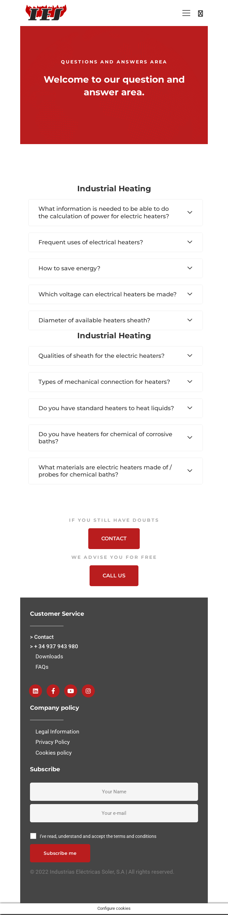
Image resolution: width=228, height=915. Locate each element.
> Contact (42, 637)
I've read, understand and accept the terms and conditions (98, 836)
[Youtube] (70, 690)
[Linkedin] (35, 690)
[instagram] (88, 690)
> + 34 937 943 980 (54, 646)
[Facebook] (53, 690)
